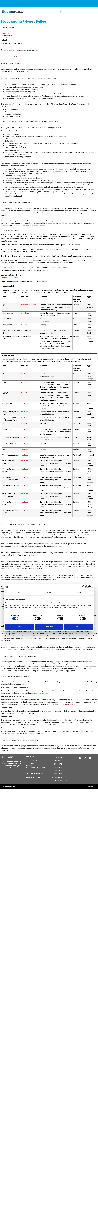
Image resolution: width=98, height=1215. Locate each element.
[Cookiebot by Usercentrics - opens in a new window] (84, 586)
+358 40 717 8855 (33, 777)
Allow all (78, 627)
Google (24, 325)
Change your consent (9, 277)
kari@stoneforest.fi (18, 57)
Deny (20, 627)
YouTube (24, 374)
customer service (41, 693)
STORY (57, 760)
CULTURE (58, 764)
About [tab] (79, 592)
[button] (61, 11)
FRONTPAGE (59, 757)
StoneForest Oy (7, 33)
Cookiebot (45, 282)
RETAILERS (58, 767)
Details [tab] (49, 592)
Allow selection (49, 627)
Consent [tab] (19, 592)
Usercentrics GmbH (29, 305)
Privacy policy (90, 787)
